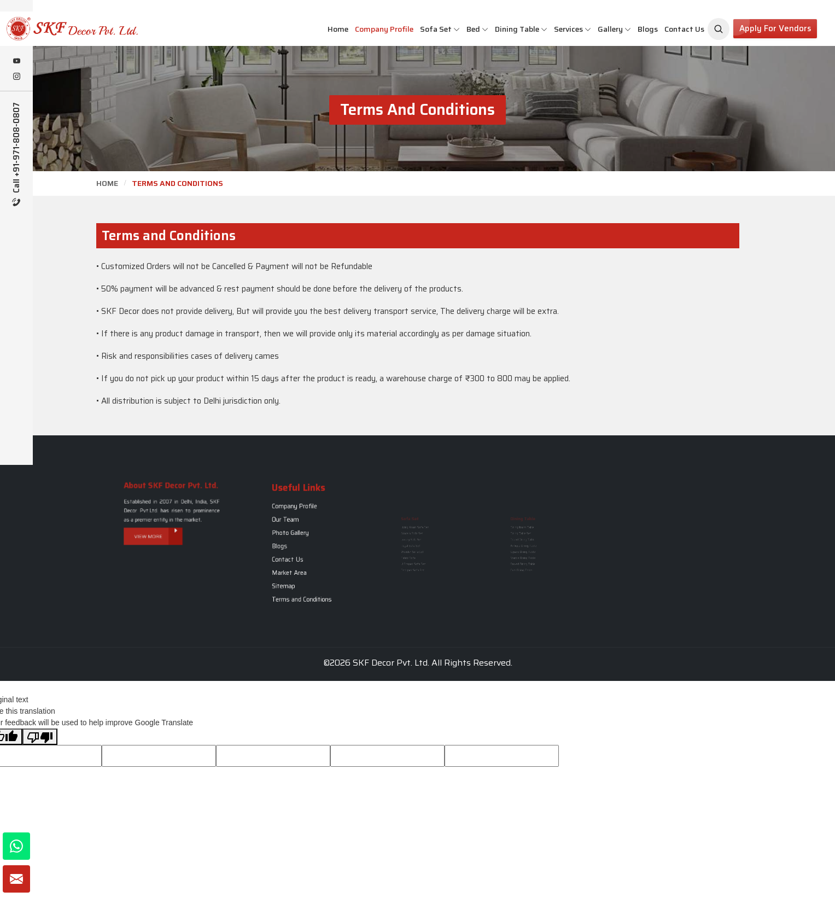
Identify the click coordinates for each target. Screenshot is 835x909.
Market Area (296, 563)
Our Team (293, 529)
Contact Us (684, 29)
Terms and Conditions (304, 579)
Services (572, 29)
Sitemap (292, 571)
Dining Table (521, 29)
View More (161, 526)
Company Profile (384, 29)
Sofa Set (440, 29)
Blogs (648, 29)
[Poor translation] (39, 737)
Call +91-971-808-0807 (16, 154)
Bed (477, 29)
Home (338, 29)
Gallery (614, 29)
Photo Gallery (296, 537)
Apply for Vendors (775, 28)
